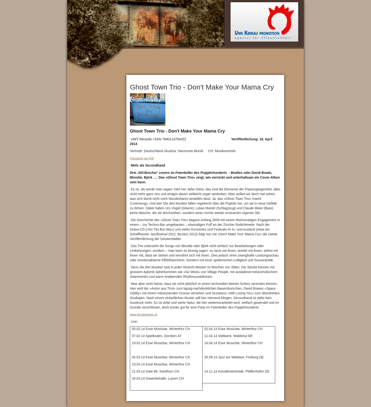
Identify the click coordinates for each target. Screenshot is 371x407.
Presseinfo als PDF (142, 158)
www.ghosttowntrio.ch (143, 314)
